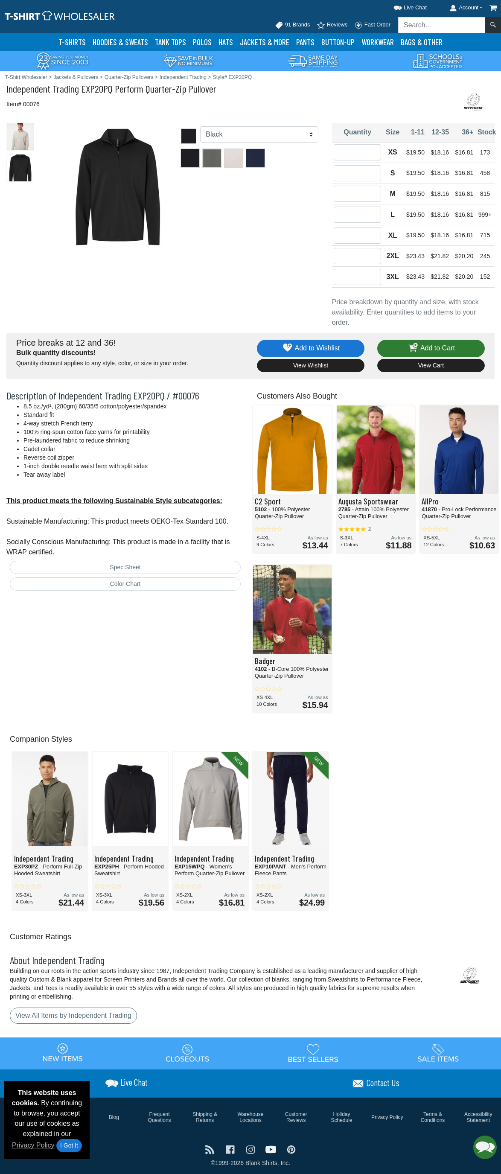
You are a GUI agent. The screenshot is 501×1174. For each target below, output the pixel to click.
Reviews (332, 25)
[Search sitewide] (441, 25)
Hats (225, 42)
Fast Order (372, 25)
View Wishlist (310, 365)
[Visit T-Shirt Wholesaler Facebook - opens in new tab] (231, 1149)
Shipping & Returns (204, 1117)
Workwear (377, 42)
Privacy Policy (33, 1145)
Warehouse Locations (251, 1117)
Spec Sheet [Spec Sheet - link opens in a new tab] (125, 567)
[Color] (259, 134)
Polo (202, 42)
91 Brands (292, 25)
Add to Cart (431, 348)
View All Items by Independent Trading (73, 1015)
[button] (402, 6)
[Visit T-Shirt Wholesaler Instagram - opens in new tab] (251, 1149)
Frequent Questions (159, 1117)
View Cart (431, 365)
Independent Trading (42, 88)
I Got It (69, 1145)
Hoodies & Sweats (120, 42)
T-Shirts (72, 42)
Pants (305, 42)
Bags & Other (422, 42)
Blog (114, 1117)
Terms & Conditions (433, 1117)
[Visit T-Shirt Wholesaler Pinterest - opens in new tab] (291, 1149)
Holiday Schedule (341, 1117)
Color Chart (125, 583)
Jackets (264, 42)
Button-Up (338, 42)
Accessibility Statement (478, 1117)
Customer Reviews (296, 1117)
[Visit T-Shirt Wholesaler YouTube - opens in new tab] (272, 1149)
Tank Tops (170, 42)
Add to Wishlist (311, 348)
